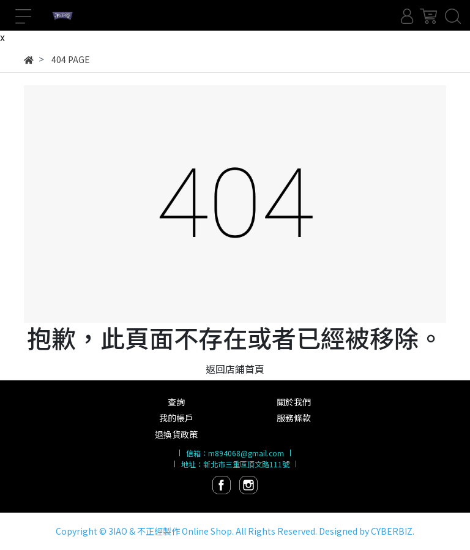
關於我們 (294, 402)
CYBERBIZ (391, 531)
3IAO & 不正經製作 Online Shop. (171, 531)
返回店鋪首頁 (235, 368)
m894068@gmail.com (246, 453)
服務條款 (294, 418)
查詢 (176, 402)
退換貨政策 (176, 434)
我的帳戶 (176, 418)
